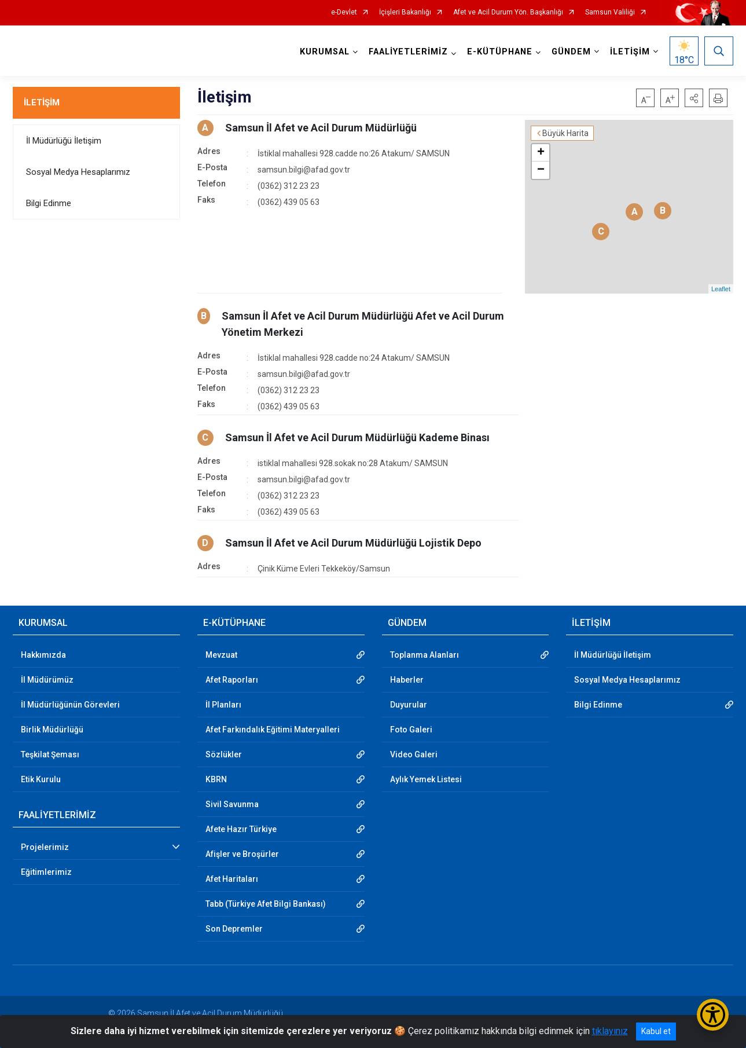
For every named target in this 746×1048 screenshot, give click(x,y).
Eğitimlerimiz (46, 872)
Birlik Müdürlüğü (52, 729)
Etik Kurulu (41, 779)
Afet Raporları (231, 679)
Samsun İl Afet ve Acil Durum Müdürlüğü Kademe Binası (357, 437)
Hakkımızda (43, 654)
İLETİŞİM (42, 102)
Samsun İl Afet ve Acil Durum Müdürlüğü (321, 128)
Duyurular (408, 704)
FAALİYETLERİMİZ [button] (408, 52)
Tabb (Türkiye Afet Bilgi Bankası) (265, 903)
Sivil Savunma (232, 804)
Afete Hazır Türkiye (241, 829)
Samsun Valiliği (610, 12)
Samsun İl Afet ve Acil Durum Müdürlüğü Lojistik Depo (353, 543)
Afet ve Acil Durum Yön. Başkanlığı (508, 12)
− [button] (541, 170)
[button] (694, 98)
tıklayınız (610, 1030)
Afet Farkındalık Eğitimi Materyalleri (272, 729)
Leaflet (720, 288)
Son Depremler (234, 928)
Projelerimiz (45, 847)
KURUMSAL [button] (325, 52)
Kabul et (656, 1031)
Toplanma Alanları (424, 654)
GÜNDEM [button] (571, 52)
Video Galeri (414, 754)
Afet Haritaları (231, 879)
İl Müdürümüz (47, 679)
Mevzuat (221, 654)
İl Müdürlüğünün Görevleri (70, 704)
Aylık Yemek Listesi (426, 779)
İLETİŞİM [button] (630, 52)
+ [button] (541, 153)
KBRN (216, 779)
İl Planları (223, 704)
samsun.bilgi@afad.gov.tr (304, 169)
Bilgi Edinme (48, 203)
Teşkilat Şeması (50, 754)
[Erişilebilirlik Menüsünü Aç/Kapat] (713, 1015)
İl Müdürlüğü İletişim (63, 140)
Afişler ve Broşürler (242, 854)
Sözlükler (223, 754)
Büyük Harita (565, 133)
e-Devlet (344, 12)
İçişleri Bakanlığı (405, 12)
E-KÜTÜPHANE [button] (499, 52)
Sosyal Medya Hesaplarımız (78, 172)
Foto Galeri (411, 729)
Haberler (407, 679)
